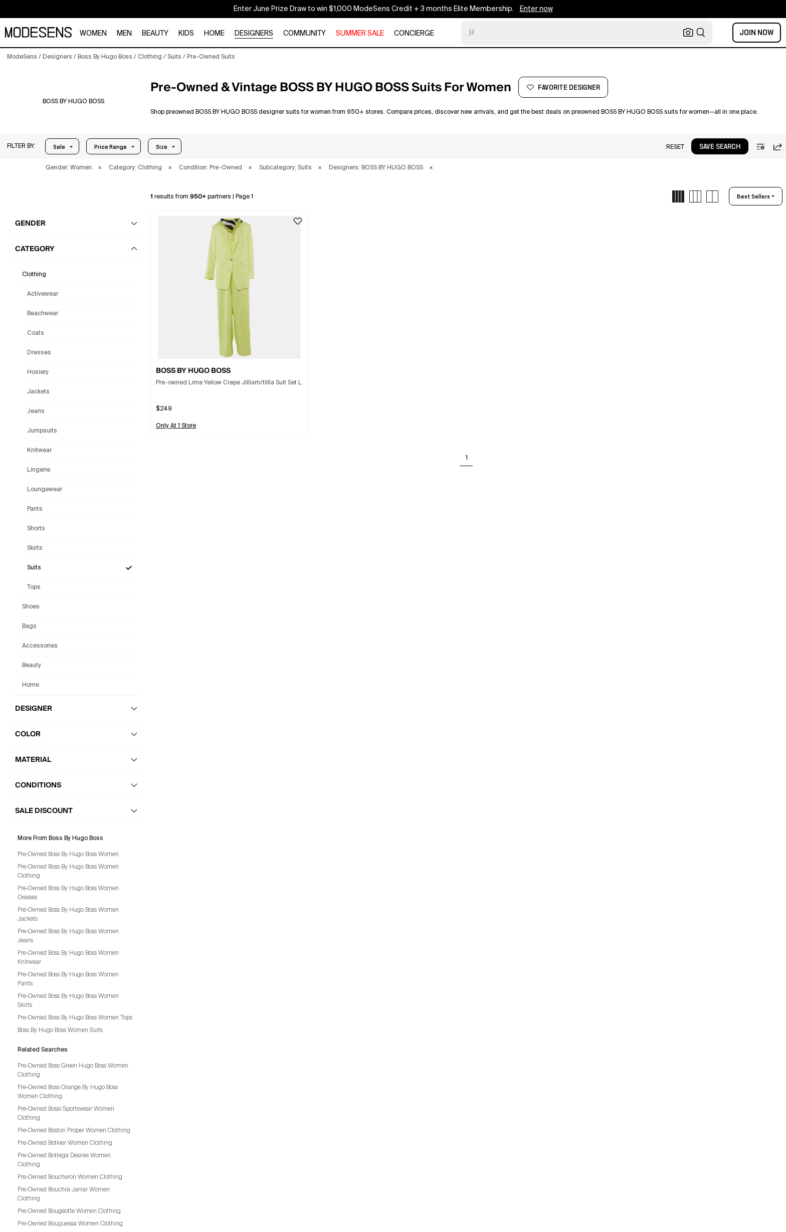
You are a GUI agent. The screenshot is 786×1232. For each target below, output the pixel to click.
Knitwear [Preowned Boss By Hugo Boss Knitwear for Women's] (39, 451)
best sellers (753, 196)
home (214, 33)
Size (161, 147)
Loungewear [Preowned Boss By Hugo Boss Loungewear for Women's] (44, 490)
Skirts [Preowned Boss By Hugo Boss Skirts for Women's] (35, 548)
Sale (59, 147)
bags (29, 627)
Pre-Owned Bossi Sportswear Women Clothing (66, 1113)
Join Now (756, 33)
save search (719, 146)
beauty (155, 33)
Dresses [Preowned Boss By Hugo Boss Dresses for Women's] (39, 353)
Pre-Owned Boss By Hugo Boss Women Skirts (68, 1000)
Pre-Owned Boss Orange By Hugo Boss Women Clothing (68, 1092)
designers (254, 33)
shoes (31, 607)
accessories (40, 646)
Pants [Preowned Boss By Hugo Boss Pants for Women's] (35, 509)
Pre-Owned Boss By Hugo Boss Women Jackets (68, 914)
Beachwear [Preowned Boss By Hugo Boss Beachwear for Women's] (42, 314)
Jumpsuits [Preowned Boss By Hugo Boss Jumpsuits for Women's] (42, 431)
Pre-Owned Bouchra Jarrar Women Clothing (64, 1194)
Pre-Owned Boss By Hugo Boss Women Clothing (68, 871)
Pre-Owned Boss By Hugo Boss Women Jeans (68, 936)
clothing (34, 275)
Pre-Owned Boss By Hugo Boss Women (68, 855)
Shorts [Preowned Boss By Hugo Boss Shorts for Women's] (36, 529)
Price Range (110, 147)
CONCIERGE (414, 33)
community (304, 33)
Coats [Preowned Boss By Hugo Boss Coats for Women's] (35, 333)
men (124, 33)
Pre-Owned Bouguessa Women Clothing (70, 1224)
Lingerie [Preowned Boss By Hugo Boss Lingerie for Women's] (38, 470)
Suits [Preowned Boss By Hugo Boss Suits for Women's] (34, 568)
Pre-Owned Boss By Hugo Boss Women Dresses (68, 893)
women (93, 33)
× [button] (100, 168)
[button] (21, 146)
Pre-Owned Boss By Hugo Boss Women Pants (68, 979)
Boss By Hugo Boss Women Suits (60, 1031)
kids (186, 33)
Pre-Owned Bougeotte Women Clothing (69, 1211)
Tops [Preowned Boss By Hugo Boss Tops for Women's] (34, 587)
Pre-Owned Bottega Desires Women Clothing (64, 1160)
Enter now (536, 9)
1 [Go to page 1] (467, 458)
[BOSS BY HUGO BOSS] (73, 102)
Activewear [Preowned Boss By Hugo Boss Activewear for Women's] (42, 294)
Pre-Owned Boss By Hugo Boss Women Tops (75, 1018)
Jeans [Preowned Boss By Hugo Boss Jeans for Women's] (36, 411)
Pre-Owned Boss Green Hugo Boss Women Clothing (73, 1070)
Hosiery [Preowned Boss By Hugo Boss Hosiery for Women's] (38, 372)
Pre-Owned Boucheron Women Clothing (70, 1177)
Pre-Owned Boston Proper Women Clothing (74, 1131)
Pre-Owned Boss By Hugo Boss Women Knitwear (68, 957)
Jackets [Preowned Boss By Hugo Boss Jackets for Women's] (38, 392)
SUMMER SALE (360, 33)
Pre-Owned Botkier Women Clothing (65, 1143)
